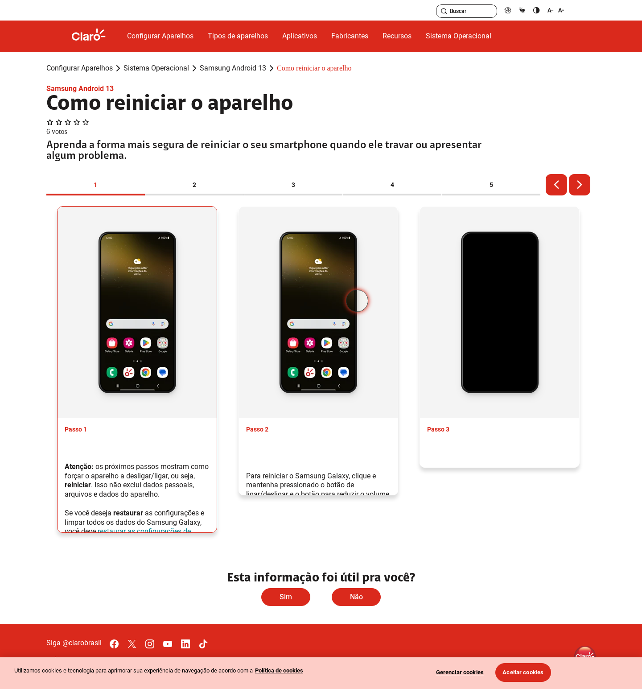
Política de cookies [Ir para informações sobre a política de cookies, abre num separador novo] (279, 670)
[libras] (522, 10)
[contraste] (536, 10)
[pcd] (508, 10)
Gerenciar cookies (460, 672)
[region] (321, 673)
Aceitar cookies (522, 672)
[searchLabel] (466, 11)
